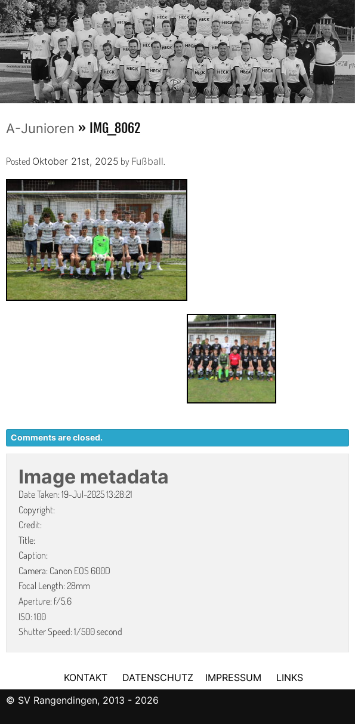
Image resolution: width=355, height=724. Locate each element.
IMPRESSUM (234, 677)
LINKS (289, 677)
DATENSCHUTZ (157, 677)
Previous (9, 48)
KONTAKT (85, 677)
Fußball (147, 161)
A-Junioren (40, 128)
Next (346, 48)
